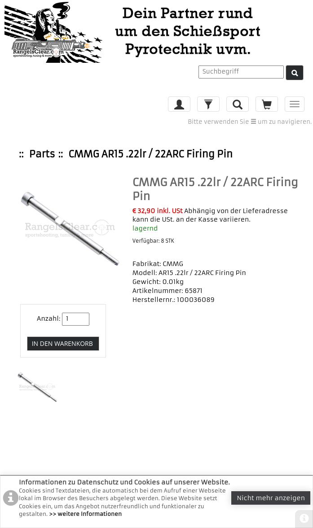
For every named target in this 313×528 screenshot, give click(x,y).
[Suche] (295, 72)
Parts (42, 154)
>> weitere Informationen (85, 514)
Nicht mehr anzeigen (271, 498)
